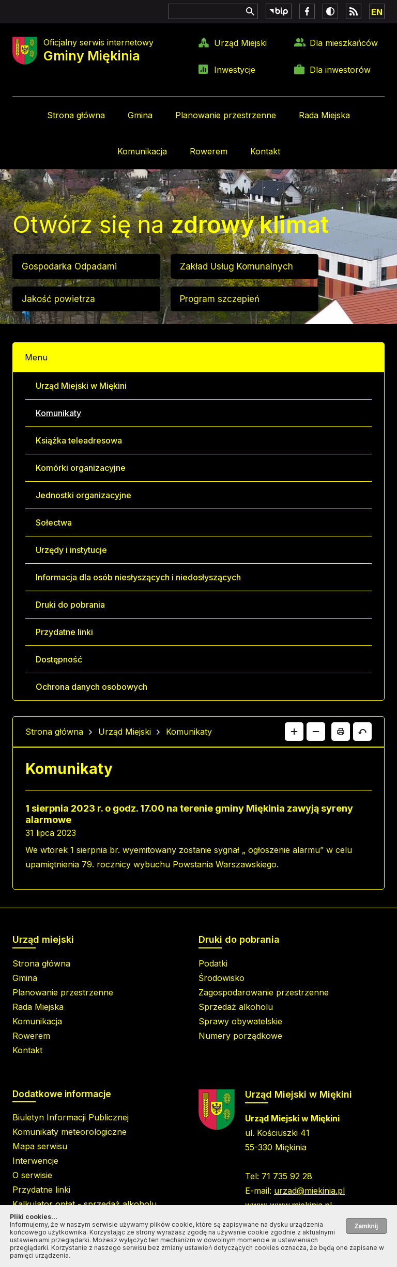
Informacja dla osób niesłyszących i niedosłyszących (138, 577)
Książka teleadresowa (79, 440)
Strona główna (76, 115)
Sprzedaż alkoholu (235, 1007)
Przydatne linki (64, 632)
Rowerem (208, 151)
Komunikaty (58, 413)
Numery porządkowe (240, 1036)
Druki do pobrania (70, 604)
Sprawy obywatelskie (240, 1021)
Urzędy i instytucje (71, 550)
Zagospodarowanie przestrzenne (263, 992)
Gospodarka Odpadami (69, 266)
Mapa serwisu (39, 1146)
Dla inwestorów (340, 70)
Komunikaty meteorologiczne (69, 1132)
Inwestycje (234, 70)
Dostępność (59, 659)
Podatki (212, 963)
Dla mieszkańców (344, 43)
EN (377, 12)
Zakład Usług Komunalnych (236, 266)
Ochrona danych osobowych (91, 687)
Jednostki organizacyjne (83, 495)
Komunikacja (142, 151)
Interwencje (35, 1160)
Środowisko (221, 978)
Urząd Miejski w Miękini (81, 386)
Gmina (140, 115)
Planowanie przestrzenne (225, 115)
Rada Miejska (324, 115)
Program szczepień (219, 299)
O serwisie (32, 1175)
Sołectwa (54, 522)
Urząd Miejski (240, 43)
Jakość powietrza (58, 299)
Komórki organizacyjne (81, 468)
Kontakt (265, 151)
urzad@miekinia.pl (309, 1190)
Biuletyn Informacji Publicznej (70, 1117)
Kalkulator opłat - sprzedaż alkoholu (84, 1204)
